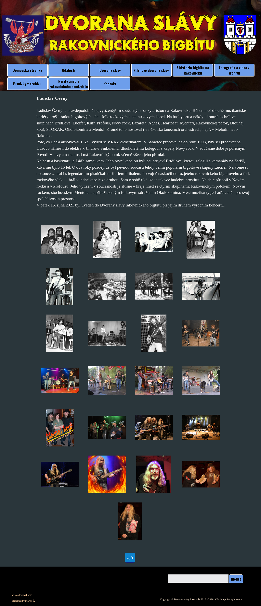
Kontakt (110, 83)
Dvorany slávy (110, 70)
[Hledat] (198, 578)
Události (68, 70)
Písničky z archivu (27, 83)
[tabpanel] (144, 151)
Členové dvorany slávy (151, 70)
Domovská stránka (27, 70)
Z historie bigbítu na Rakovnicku (192, 70)
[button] (59, 239)
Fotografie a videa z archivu (234, 70)
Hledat (236, 579)
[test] (130, 558)
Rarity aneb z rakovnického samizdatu (68, 83)
